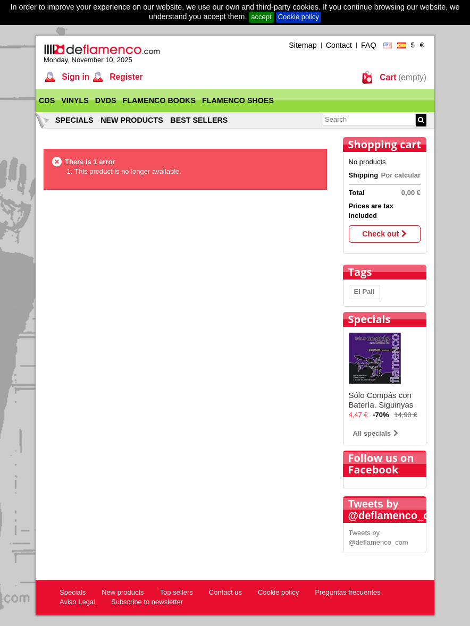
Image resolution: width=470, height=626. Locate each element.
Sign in (74, 76)
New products (131, 120)
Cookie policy (298, 17)
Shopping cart (385, 144)
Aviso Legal (77, 602)
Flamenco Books (159, 100)
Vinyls (75, 100)
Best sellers (199, 120)
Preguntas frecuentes (348, 592)
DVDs (105, 100)
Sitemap (302, 45)
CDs (47, 100)
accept (261, 17)
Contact (339, 45)
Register (125, 76)
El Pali (364, 291)
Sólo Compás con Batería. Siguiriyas (381, 400)
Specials (74, 120)
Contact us (225, 592)
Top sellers (176, 592)
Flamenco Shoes (238, 100)
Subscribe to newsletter (147, 602)
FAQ (368, 45)
